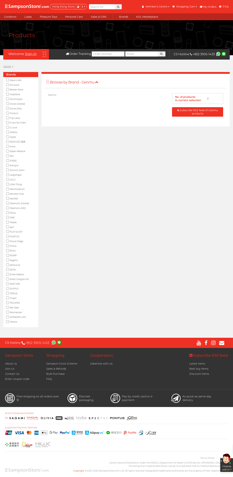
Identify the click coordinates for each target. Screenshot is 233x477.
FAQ (49, 379)
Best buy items (198, 368)
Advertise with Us (101, 363)
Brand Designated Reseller (19, 413)
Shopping (55, 355)
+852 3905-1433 (202, 54)
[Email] (141, 54)
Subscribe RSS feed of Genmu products (197, 112)
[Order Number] (108, 54)
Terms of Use (207, 458)
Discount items (199, 373)
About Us (11, 363)
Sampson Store (19, 355)
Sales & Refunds (56, 368)
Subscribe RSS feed (208, 355)
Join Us (9, 368)
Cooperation (101, 355)
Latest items (197, 363)
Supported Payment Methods (21, 428)
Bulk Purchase (55, 373)
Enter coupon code (17, 379)
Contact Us (12, 373)
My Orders (208, 6)
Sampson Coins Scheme (61, 363)
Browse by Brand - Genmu (74, 82)
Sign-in (31, 54)
